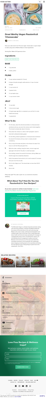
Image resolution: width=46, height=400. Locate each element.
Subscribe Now (23, 367)
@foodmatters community (12, 293)
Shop (36, 380)
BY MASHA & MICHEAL (17, 224)
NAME (7, 354)
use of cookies (18, 396)
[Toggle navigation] (44, 1)
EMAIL (8, 358)
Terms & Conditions (22, 390)
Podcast (21, 380)
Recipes (15, 380)
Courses (10, 380)
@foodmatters (8, 277)
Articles (27, 380)
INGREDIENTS (22, 30)
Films (31, 380)
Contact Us (13, 382)
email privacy (37, 362)
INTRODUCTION (8, 30)
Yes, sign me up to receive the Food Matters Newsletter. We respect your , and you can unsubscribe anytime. (23, 363)
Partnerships (21, 382)
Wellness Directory (31, 382)
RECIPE (7, 26)
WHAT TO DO (36, 30)
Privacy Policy (31, 390)
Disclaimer (14, 390)
